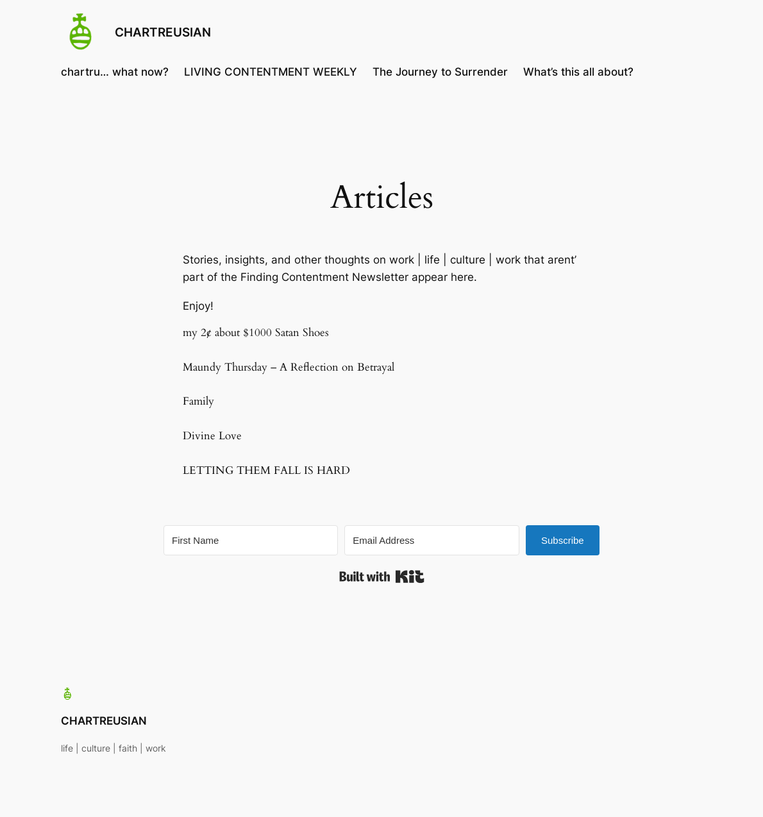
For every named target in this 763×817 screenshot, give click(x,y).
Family (198, 401)
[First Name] (251, 540)
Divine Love (212, 435)
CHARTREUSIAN (163, 32)
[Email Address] (431, 540)
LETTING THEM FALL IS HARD (266, 470)
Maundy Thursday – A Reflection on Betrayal (288, 367)
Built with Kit (381, 576)
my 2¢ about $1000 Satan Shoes (256, 332)
